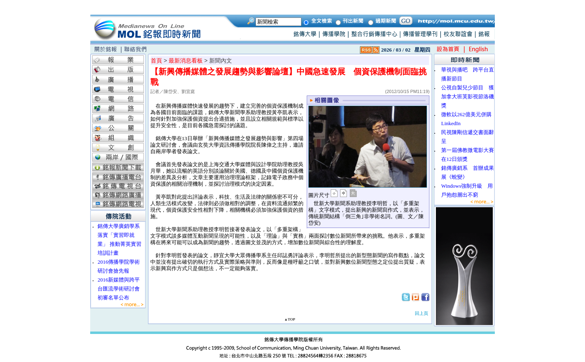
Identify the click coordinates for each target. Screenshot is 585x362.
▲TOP (289, 319)
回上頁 (421, 313)
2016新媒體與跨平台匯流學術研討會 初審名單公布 (121, 289)
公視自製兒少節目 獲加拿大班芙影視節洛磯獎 (467, 96)
